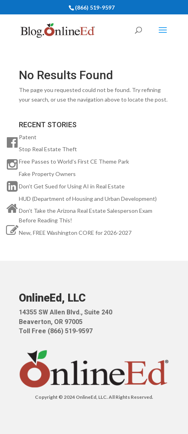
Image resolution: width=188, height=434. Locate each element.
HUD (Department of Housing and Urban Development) (88, 198)
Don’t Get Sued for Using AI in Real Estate (72, 186)
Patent (27, 137)
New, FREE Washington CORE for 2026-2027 (75, 232)
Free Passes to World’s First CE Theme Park (74, 161)
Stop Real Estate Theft (48, 149)
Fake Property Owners (47, 173)
